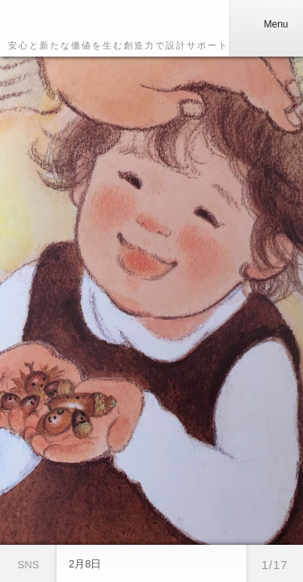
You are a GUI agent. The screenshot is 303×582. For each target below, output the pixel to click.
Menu (265, 24)
